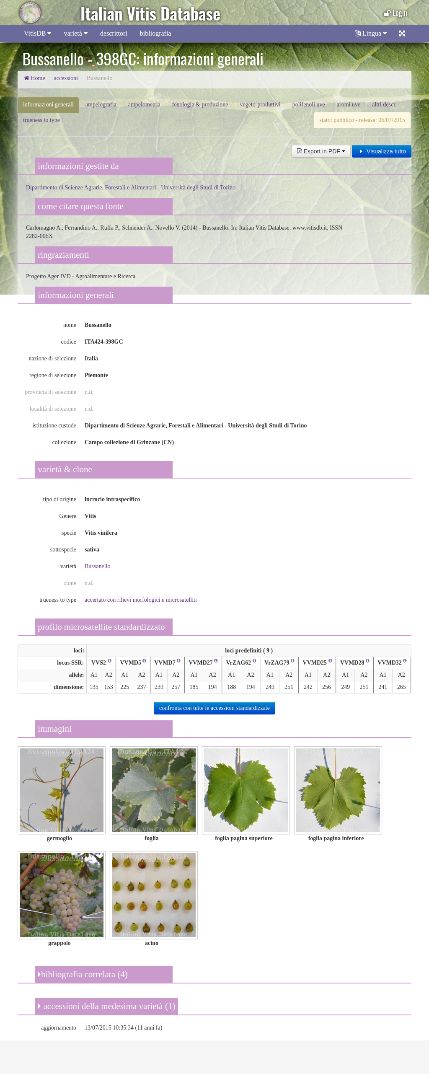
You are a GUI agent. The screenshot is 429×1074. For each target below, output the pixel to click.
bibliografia (155, 33)
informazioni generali (48, 104)
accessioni (66, 78)
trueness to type (41, 120)
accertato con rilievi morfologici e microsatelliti (141, 600)
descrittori (113, 33)
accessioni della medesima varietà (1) (106, 1006)
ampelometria (144, 104)
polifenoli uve (308, 104)
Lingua (371, 33)
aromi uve (348, 104)
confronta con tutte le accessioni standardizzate (214, 708)
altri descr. (384, 104)
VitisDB (37, 33)
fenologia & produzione (200, 104)
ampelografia (100, 104)
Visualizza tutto (381, 151)
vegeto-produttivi (260, 104)
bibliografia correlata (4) (82, 974)
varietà (76, 33)
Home (34, 78)
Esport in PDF (321, 151)
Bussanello (97, 566)
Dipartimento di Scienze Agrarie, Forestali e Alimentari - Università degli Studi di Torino (130, 187)
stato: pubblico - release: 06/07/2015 (362, 120)
